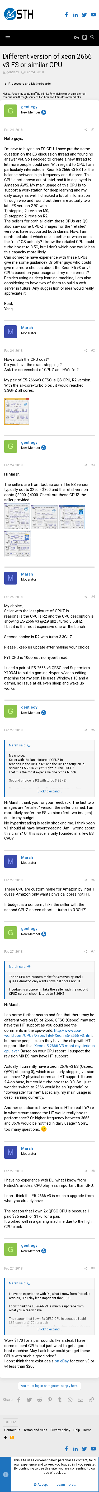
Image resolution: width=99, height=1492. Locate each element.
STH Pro (10, 1422)
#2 (93, 350)
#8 (93, 1171)
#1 (93, 129)
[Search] (92, 37)
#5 (93, 730)
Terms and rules (35, 1430)
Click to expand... (49, 791)
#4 (93, 597)
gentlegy (12, 72)
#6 (93, 880)
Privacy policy (60, 1430)
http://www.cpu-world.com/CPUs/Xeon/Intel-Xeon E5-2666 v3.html (48, 1033)
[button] (8, 38)
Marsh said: (17, 745)
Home (87, 1430)
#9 (93, 1268)
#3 (93, 465)
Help (76, 1430)
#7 (93, 951)
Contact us (12, 1430)
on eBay (62, 1361)
